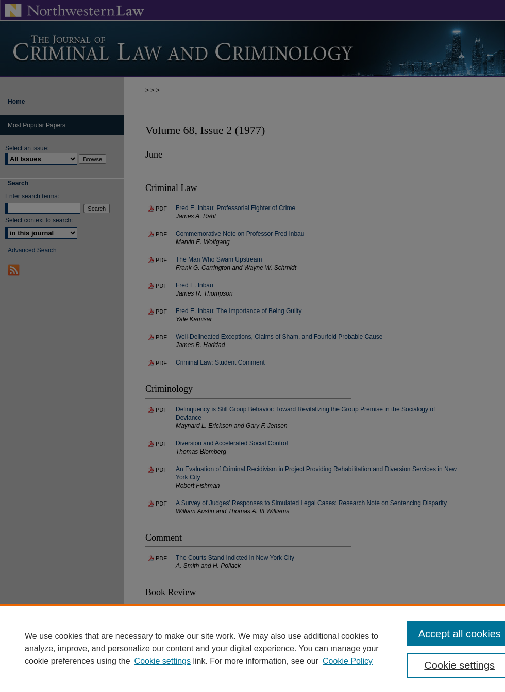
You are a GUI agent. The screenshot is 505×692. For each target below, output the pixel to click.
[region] (252, 648)
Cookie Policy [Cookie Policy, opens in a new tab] (348, 660)
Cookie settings (162, 660)
